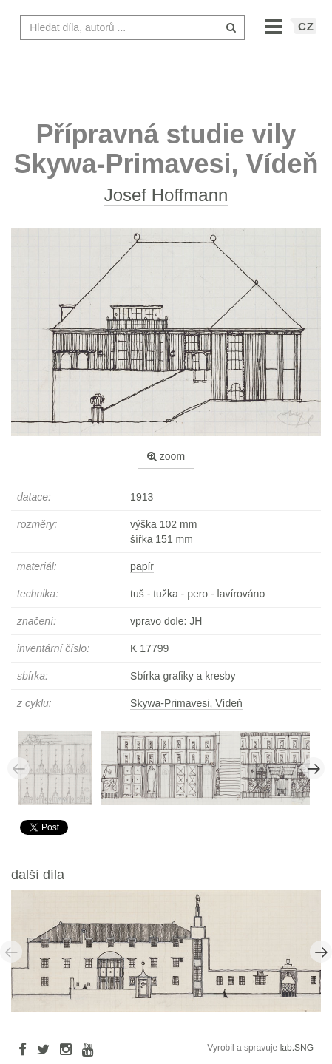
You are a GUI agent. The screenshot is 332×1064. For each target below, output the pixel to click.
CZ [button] (306, 26)
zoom (166, 456)
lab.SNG (297, 1048)
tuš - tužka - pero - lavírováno (197, 594)
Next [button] (313, 768)
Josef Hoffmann (166, 195)
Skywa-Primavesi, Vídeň (186, 703)
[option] (59, 767)
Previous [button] (18, 768)
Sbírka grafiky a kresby (182, 676)
